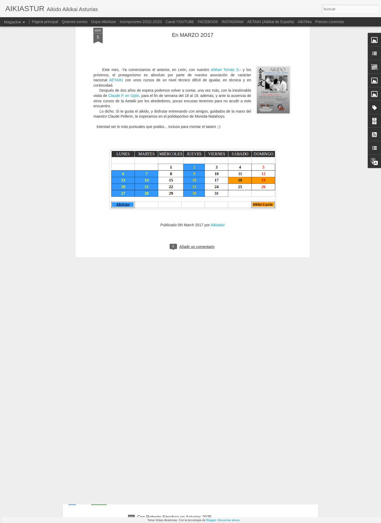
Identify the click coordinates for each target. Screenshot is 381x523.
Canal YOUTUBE (179, 22)
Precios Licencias (329, 22)
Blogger (211, 520)
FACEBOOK (208, 22)
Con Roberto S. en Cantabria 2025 (169, 397)
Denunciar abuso (229, 520)
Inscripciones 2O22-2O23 (141, 22)
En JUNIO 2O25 (152, 457)
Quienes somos (75, 22)
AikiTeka (304, 22)
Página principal (45, 22)
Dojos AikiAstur (103, 22)
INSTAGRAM (232, 22)
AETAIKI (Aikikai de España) (270, 22)
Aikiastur (218, 132)
